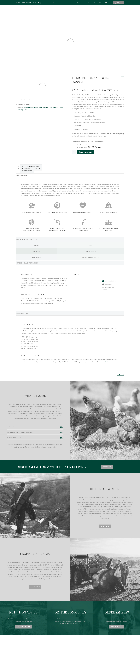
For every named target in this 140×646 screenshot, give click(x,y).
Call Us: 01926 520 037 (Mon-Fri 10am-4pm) (29, 3)
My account (81, 3)
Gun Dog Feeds (60, 107)
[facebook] (66, 627)
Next (121, 374)
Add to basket (85, 152)
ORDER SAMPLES (117, 626)
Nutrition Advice (104, 3)
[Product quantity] (74, 152)
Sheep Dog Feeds (21, 110)
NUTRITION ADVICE (23, 626)
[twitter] (74, 627)
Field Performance (49, 107)
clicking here (109, 362)
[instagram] (70, 627)
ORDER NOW (107, 467)
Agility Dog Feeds (36, 107)
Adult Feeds (27, 107)
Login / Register (118, 3)
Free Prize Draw (92, 3)
